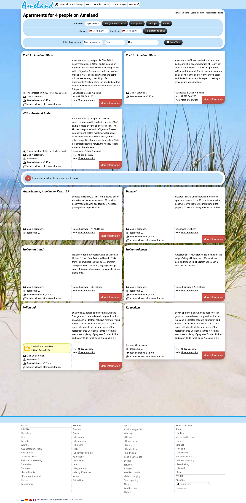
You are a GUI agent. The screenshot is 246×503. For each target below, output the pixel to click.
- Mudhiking (130, 453)
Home (24, 425)
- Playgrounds (79, 468)
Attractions (78, 456)
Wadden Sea (130, 488)
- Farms (76, 464)
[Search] (138, 4)
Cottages (152, 23)
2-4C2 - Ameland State (141, 55)
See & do (97, 4)
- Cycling (128, 433)
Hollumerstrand (33, 249)
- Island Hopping (132, 476)
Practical (114, 4)
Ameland (64, 4)
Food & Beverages (133, 457)
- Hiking (128, 437)
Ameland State (194, 71)
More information (86, 100)
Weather (132, 4)
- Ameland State (29, 456)
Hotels (166, 23)
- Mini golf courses (82, 472)
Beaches (77, 429)
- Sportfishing (130, 449)
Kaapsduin (133, 307)
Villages (128, 468)
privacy (52, 499)
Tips (23, 437)
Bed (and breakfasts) (115, 23)
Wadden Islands (132, 472)
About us (180, 480)
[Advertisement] (115, 393)
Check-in (83, 31)
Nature (76, 476)
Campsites (136, 23)
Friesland (180, 448)
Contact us (181, 488)
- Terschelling (182, 464)
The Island (26, 433)
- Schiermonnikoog (185, 460)
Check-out (115, 31)
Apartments (93, 23)
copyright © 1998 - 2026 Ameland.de (69, 499)
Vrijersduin (30, 307)
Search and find (155, 31)
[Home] (56, 4)
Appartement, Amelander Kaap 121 (46, 191)
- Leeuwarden (182, 452)
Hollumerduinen (136, 249)
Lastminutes (27, 484)
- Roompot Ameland (31, 476)
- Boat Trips (78, 460)
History (127, 492)
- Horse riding (131, 441)
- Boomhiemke (28, 472)
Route (179, 429)
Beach (88, 4)
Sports (127, 425)
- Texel (179, 472)
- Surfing (128, 445)
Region (123, 4)
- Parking (180, 433)
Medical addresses (185, 437)
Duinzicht (132, 191)
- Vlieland (180, 468)
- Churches (78, 445)
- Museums (78, 437)
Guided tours (79, 480)
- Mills (76, 449)
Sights (76, 433)
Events (106, 4)
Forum (179, 441)
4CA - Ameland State (37, 113)
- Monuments (79, 441)
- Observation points (83, 453)
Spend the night (77, 4)
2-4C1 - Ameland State (38, 55)
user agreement (42, 499)
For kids (25, 441)
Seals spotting (131, 480)
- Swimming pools (133, 429)
